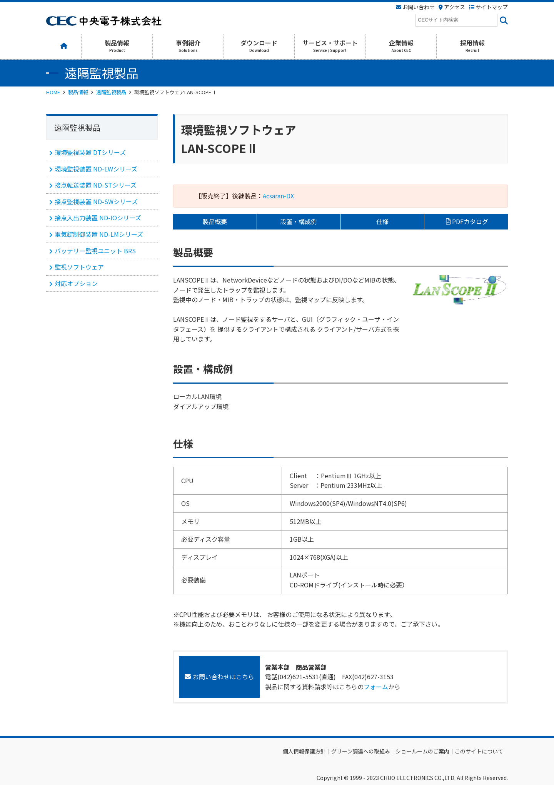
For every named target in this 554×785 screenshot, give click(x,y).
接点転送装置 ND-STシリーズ (96, 185)
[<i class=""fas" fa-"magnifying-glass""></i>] (502, 20)
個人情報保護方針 (304, 751)
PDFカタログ (470, 221)
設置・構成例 (298, 221)
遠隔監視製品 (111, 92)
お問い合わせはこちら (223, 676)
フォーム (376, 686)
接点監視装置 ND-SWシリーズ (96, 201)
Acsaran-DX (278, 195)
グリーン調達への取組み (360, 751)
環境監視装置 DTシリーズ (90, 152)
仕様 (382, 221)
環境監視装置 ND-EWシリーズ (96, 168)
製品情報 (78, 92)
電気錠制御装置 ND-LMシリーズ (99, 234)
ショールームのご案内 (422, 751)
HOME (53, 92)
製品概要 (214, 221)
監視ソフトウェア (79, 266)
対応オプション (76, 283)
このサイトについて (479, 751)
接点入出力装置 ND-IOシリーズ (98, 217)
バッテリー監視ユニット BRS (95, 250)
